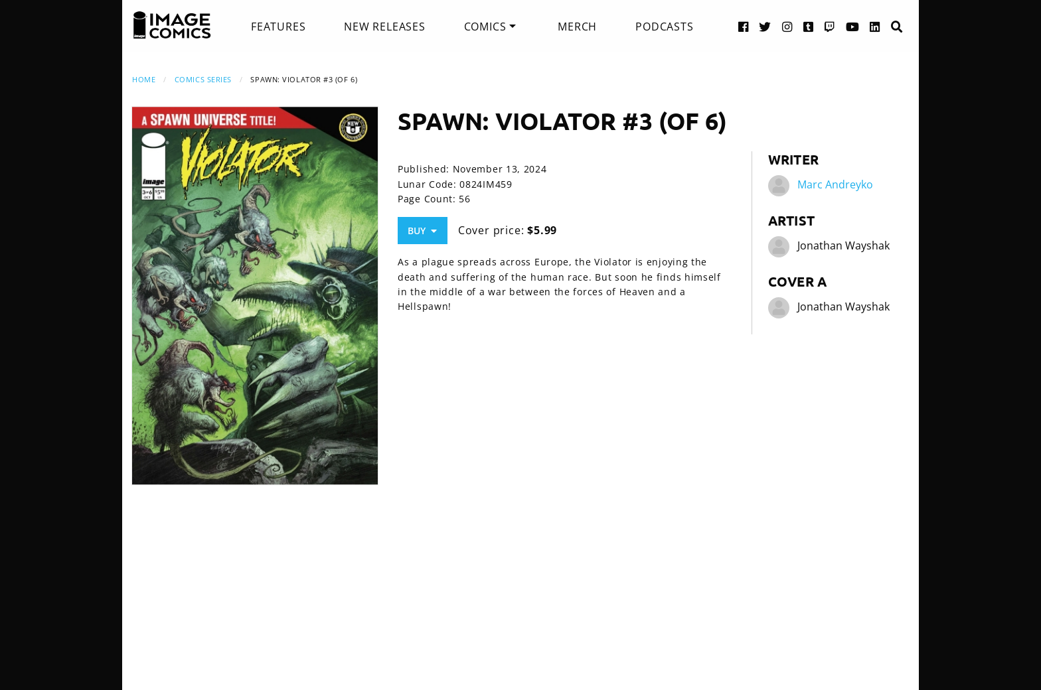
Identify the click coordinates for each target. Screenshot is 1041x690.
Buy (422, 230)
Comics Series (203, 79)
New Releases (385, 26)
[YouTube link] (853, 26)
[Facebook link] (743, 26)
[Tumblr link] (808, 26)
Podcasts (664, 26)
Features (278, 26)
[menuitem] (278, 26)
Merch (577, 26)
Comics (485, 26)
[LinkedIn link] (875, 26)
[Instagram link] (787, 26)
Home (143, 79)
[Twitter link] (765, 26)
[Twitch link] (830, 26)
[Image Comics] (172, 25)
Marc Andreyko (835, 184)
